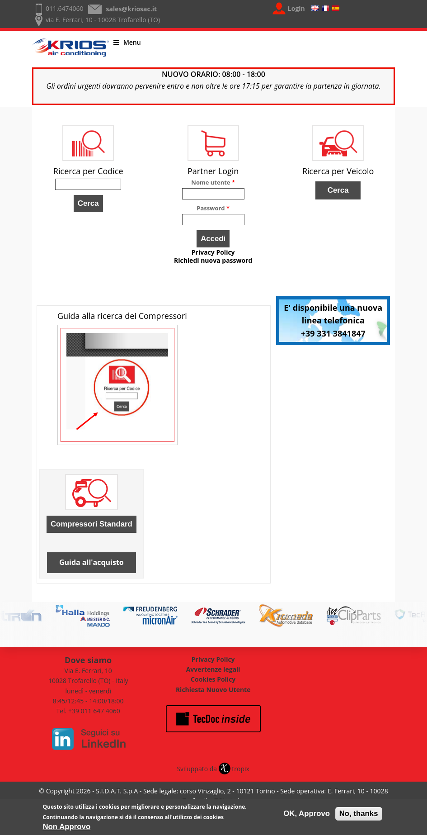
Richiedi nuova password (213, 260)
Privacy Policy (213, 252)
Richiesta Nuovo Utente (213, 689)
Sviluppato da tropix (213, 768)
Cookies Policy (213, 679)
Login (296, 8)
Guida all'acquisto (91, 562)
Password (213, 208)
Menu (127, 42)
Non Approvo (67, 828)
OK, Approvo (306, 815)
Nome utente (213, 182)
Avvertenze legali (213, 669)
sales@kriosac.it (131, 9)
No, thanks (358, 815)
